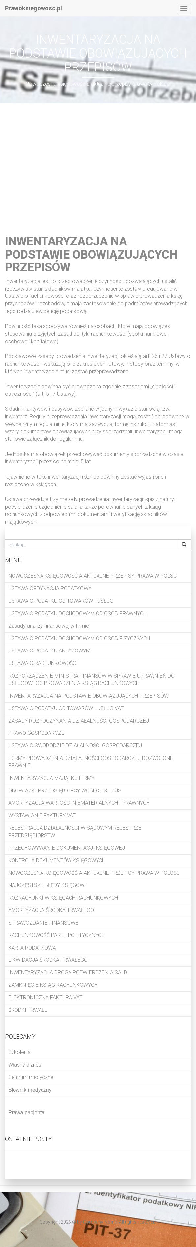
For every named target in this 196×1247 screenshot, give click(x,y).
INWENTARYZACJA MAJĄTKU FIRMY (51, 778)
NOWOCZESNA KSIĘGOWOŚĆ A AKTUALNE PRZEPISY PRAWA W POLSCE (94, 873)
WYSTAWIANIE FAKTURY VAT (42, 815)
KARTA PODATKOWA (32, 948)
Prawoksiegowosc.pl (33, 8)
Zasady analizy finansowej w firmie (48, 626)
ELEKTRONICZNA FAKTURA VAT (45, 997)
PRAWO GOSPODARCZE (36, 733)
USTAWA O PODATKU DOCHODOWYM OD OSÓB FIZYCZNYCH (79, 638)
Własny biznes (24, 1065)
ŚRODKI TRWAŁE (27, 1010)
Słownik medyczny (30, 1090)
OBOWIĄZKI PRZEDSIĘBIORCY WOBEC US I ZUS (64, 791)
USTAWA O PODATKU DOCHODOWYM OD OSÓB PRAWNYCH (77, 613)
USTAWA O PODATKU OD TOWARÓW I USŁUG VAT (66, 708)
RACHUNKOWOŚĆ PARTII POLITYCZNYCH (56, 935)
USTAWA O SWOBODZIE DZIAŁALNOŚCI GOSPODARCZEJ (75, 745)
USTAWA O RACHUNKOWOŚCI (43, 663)
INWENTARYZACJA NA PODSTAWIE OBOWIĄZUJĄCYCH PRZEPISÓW (88, 696)
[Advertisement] (98, 166)
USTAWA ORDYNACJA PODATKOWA (50, 588)
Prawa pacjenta (26, 1112)
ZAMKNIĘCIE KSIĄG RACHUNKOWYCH (53, 985)
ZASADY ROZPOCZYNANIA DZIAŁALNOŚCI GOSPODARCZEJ (78, 721)
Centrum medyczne (30, 1077)
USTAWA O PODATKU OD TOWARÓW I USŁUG (60, 601)
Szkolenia (19, 1052)
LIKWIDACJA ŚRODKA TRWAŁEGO (48, 960)
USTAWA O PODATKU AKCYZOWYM (49, 651)
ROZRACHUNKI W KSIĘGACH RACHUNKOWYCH (63, 898)
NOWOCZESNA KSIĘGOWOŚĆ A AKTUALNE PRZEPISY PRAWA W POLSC (92, 576)
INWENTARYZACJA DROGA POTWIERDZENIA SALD (67, 972)
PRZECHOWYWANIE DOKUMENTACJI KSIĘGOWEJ (66, 848)
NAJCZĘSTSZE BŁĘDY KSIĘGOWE (47, 885)
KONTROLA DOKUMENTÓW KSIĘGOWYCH (56, 860)
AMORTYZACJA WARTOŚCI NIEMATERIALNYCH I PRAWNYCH (79, 803)
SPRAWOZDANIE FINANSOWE (43, 923)
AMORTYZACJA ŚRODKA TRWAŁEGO (51, 910)
